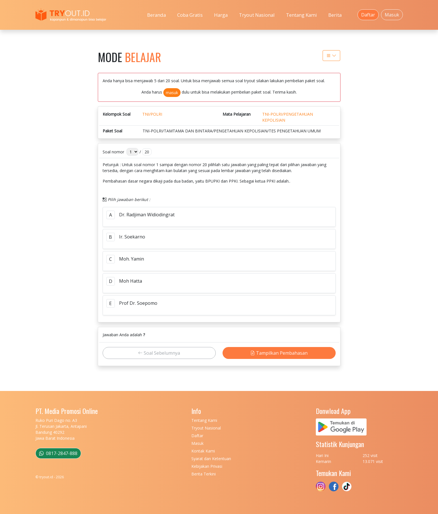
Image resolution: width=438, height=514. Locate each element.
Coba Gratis (190, 15)
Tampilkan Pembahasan (279, 353)
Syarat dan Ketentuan (211, 458)
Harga (221, 15)
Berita (335, 15)
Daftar (368, 15)
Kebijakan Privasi (206, 466)
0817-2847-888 (58, 453)
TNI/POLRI (152, 114)
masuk (172, 92)
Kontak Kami (203, 451)
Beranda (156, 15)
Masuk (392, 15)
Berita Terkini (203, 474)
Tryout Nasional (257, 15)
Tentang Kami (301, 15)
